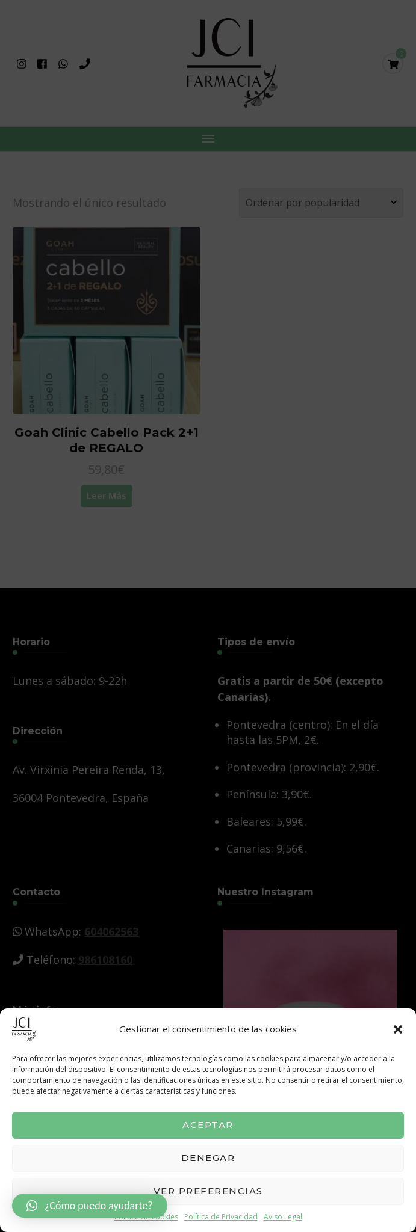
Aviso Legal (283, 1217)
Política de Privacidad (221, 1217)
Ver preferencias (208, 1191)
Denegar (208, 1157)
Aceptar (208, 1124)
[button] (398, 1029)
